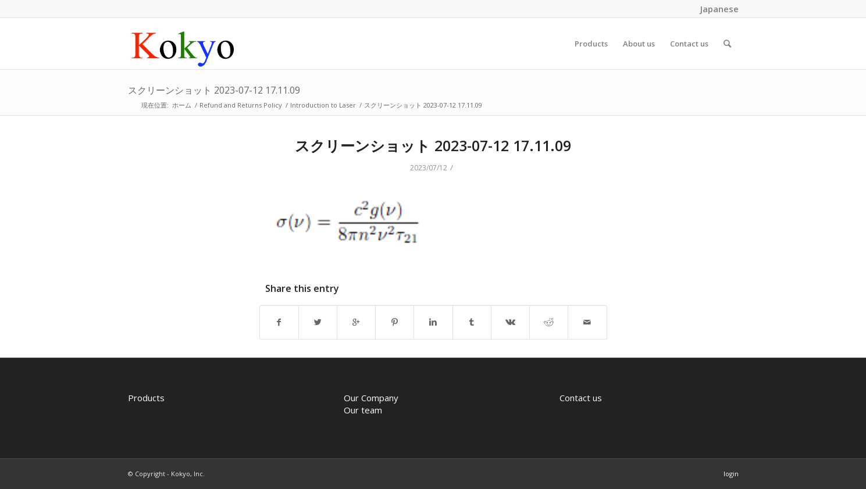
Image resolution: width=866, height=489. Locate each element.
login (731, 473)
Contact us (580, 398)
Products (146, 398)
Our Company (371, 398)
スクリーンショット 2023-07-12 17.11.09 (214, 90)
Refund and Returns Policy (240, 105)
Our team (363, 410)
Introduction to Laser (323, 105)
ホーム (181, 105)
